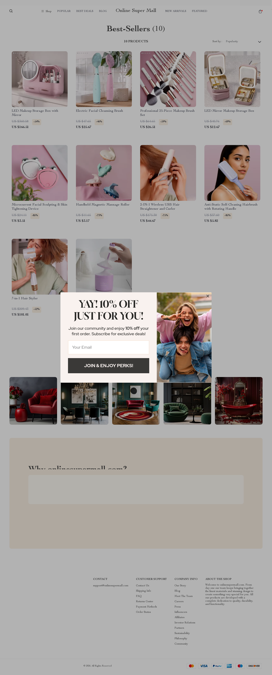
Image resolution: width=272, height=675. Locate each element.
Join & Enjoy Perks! (108, 366)
